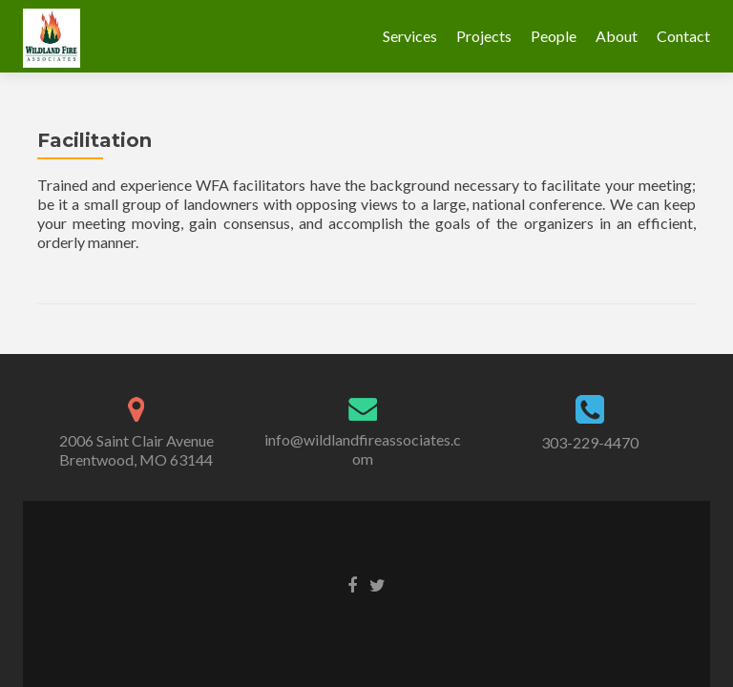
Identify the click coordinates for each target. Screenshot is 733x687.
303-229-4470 (590, 442)
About (617, 36)
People (553, 36)
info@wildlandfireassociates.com (362, 449)
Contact (683, 36)
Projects (484, 36)
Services (410, 36)
